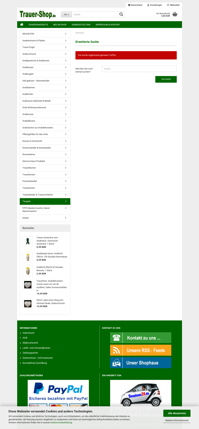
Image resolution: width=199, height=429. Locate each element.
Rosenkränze (28, 154)
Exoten (25, 218)
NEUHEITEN (28, 34)
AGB (25, 337)
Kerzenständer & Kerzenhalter (36, 148)
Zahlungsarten (30, 352)
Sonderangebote (38, 24)
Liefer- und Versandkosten (36, 348)
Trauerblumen (29, 167)
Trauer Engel (28, 47)
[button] (135, 5)
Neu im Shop (60, 24)
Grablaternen (28, 87)
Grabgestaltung (81, 24)
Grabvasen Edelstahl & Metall (36, 101)
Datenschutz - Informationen (38, 358)
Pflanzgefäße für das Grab (35, 134)
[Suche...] (66, 14)
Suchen (166, 79)
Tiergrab (26, 201)
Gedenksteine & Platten (33, 40)
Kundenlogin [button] (154, 5)
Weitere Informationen (177, 420)
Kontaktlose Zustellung (35, 363)
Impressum (28, 332)
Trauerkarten (28, 188)
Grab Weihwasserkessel (34, 107)
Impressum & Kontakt (108, 24)
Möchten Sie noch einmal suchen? (84, 70)
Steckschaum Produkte (33, 161)
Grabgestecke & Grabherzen (35, 60)
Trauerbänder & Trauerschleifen (37, 194)
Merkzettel (173, 5)
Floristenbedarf (29, 181)
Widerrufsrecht (30, 342)
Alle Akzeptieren (177, 413)
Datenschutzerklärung (61, 422)
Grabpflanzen (28, 121)
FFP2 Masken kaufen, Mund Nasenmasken (35, 210)
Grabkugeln (27, 74)
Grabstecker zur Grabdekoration (37, 127)
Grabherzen (27, 67)
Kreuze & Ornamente (32, 141)
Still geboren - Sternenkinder (35, 80)
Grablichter (27, 94)
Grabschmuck (29, 54)
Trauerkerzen (28, 174)
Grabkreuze (27, 114)
